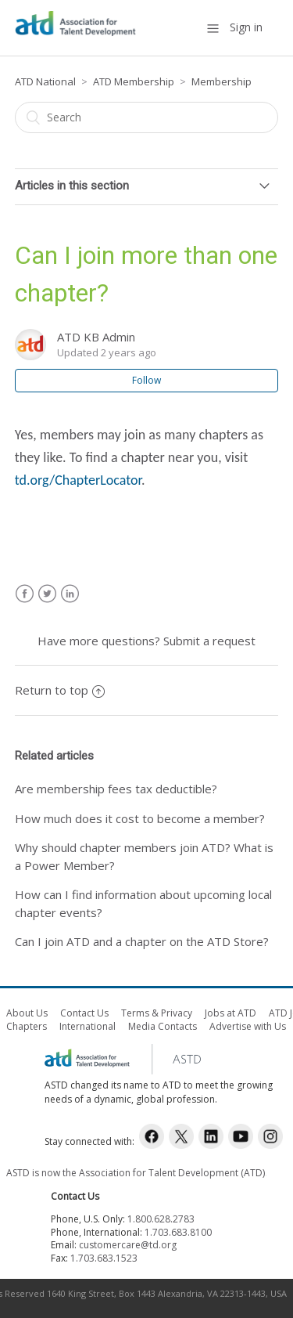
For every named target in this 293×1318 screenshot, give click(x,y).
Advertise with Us (247, 1026)
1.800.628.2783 (161, 1219)
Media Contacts (162, 1026)
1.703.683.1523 (104, 1258)
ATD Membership (135, 81)
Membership (221, 81)
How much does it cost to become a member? (140, 818)
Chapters (26, 1026)
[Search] (147, 117)
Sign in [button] (246, 27)
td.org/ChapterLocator (78, 480)
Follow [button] (146, 380)
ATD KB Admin (96, 337)
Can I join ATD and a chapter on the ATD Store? (142, 941)
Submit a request (209, 640)
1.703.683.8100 (178, 1232)
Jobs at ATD (230, 1013)
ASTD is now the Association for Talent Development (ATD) (135, 1172)
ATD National (45, 81)
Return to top (60, 690)
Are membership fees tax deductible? (116, 788)
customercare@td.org (128, 1244)
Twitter (47, 594)
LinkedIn (70, 594)
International (87, 1026)
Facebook (24, 594)
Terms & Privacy (156, 1013)
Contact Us (84, 1013)
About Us (27, 1013)
